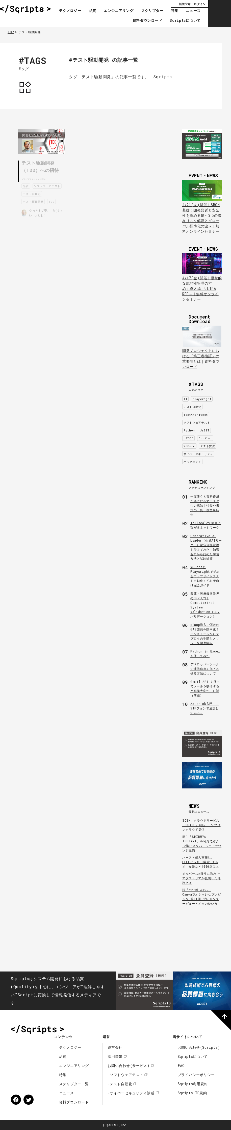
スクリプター (152, 11)
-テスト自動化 (120, 1083)
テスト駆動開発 (34, 209)
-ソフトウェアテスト (125, 1074)
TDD (53, 209)
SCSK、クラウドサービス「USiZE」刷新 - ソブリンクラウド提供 (201, 824)
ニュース (193, 11)
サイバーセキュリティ (198, 454)
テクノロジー (70, 11)
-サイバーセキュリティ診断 (131, 1093)
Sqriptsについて (185, 21)
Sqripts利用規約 (193, 1083)
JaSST (205, 430)
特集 (174, 11)
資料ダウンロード (147, 21)
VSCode (189, 446)
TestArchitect (196, 415)
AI (185, 399)
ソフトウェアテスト (37, 193)
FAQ (181, 1065)
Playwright (201, 399)
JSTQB (189, 438)
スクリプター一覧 (74, 1083)
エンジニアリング (119, 11)
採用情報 (115, 1056)
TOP (11, 32)
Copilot (205, 438)
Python (189, 430)
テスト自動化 (33, 201)
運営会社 (115, 1047)
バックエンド (192, 462)
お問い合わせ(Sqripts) (199, 1047)
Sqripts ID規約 (192, 1093)
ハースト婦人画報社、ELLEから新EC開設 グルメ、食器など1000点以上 (200, 861)
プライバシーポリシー (196, 1074)
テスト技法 (207, 446)
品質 (92, 11)
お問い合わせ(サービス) (128, 1065)
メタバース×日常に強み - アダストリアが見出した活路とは (201, 878)
